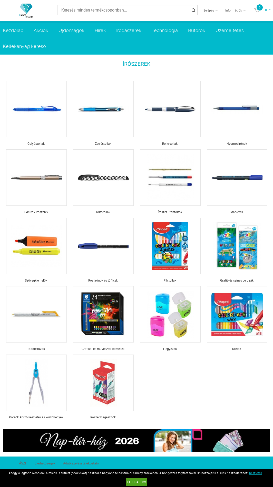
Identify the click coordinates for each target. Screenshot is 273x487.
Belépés (208, 10)
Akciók (41, 30)
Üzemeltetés (230, 30)
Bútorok (196, 30)
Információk (233, 10)
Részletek (255, 473)
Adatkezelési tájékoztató (81, 463)
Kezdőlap (13, 30)
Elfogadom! (136, 482)
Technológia (165, 30)
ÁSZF (23, 463)
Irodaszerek (128, 30)
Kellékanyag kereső (24, 46)
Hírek (100, 30)
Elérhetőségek (45, 463)
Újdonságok (71, 30)
